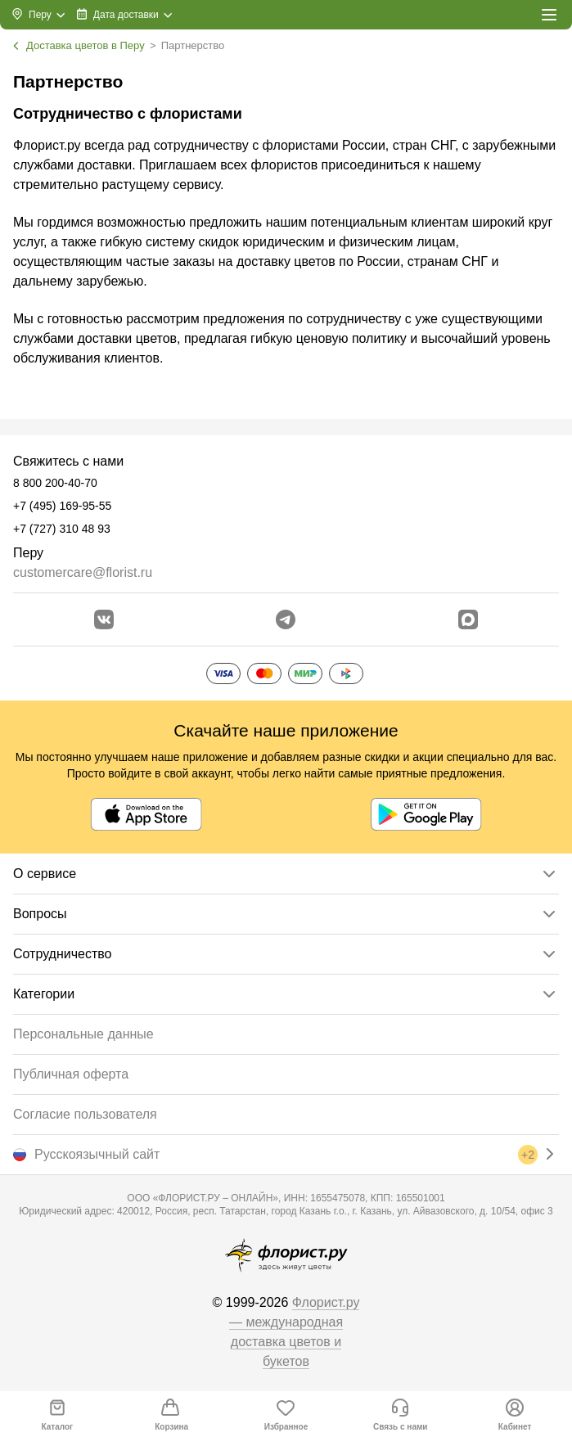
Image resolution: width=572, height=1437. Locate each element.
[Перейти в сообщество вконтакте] (104, 619)
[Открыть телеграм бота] (285, 619)
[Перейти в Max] (468, 619)
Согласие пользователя (85, 1114)
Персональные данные (83, 1034)
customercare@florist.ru (82, 572)
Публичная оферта (70, 1074)
